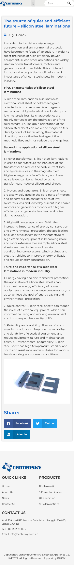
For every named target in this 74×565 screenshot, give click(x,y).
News (5, 498)
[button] (33, 3)
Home (5, 486)
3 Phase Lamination (51, 492)
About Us (7, 492)
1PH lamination (48, 486)
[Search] (69, 3)
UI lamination (47, 498)
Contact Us (8, 503)
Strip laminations (49, 503)
